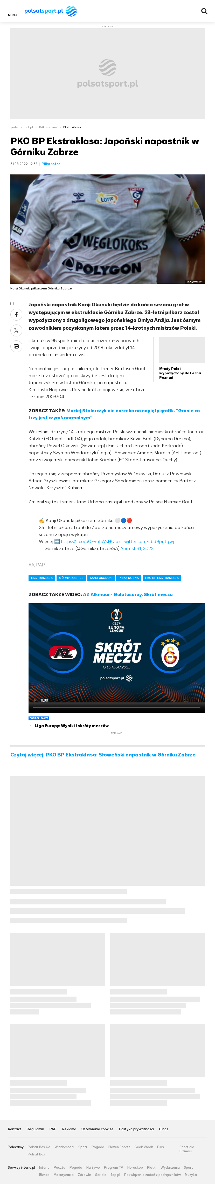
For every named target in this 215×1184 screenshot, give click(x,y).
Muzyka (191, 1175)
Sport (82, 1147)
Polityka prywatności (136, 1129)
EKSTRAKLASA (42, 578)
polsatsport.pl (22, 127)
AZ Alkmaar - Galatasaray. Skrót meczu (128, 594)
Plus (160, 1147)
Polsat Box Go (39, 1147)
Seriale (100, 1175)
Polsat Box (36, 1154)
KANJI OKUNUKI (101, 578)
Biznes (44, 1175)
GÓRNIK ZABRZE (71, 578)
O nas (163, 1129)
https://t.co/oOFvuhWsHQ (87, 541)
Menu (12, 15)
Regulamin (35, 1129)
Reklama (69, 1129)
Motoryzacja (64, 1175)
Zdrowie (84, 1175)
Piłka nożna (48, 127)
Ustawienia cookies (97, 1129)
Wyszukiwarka (204, 11)
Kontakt (14, 1129)
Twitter (16, 330)
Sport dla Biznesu (186, 1149)
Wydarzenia (170, 1168)
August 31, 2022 (137, 548)
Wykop (16, 346)
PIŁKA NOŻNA (129, 578)
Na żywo (93, 1168)
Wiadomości (64, 1147)
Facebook (16, 314)
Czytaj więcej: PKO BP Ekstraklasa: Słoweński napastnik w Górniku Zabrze (103, 755)
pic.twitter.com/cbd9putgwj (144, 541)
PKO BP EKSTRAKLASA (162, 578)
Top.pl (115, 1175)
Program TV (113, 1168)
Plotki (151, 1168)
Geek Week (144, 1147)
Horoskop (135, 1168)
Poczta (59, 1168)
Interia (44, 1168)
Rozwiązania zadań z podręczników (152, 1175)
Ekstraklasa (72, 127)
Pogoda (98, 1147)
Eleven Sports (119, 1147)
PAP (53, 1129)
